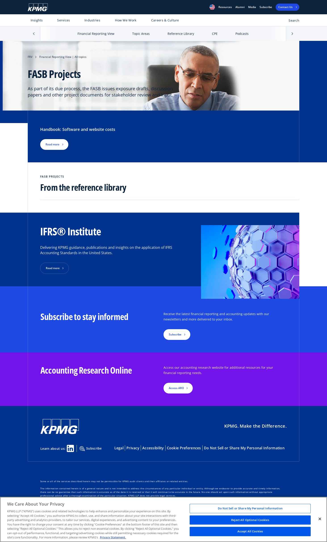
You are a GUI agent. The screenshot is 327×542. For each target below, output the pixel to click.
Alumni (240, 7)
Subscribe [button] (175, 334)
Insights (37, 20)
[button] (212, 7)
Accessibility (153, 448)
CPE (215, 33)
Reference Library (181, 33)
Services (63, 20)
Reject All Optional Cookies (250, 520)
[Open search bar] (291, 21)
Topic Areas (141, 33)
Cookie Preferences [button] (184, 448)
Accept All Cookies (250, 531)
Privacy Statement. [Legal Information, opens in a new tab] (113, 537)
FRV (30, 57)
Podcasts (242, 33)
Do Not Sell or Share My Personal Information (244, 448)
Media (252, 7)
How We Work (125, 20)
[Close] (320, 519)
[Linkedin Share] (70, 448)
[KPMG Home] (38, 7)
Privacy (132, 448)
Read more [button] (52, 144)
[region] (163, 519)
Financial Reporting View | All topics (62, 57)
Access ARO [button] (176, 388)
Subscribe (266, 7)
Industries (92, 20)
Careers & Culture (165, 20)
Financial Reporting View (96, 33)
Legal (119, 448)
